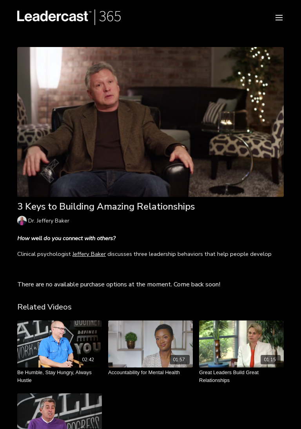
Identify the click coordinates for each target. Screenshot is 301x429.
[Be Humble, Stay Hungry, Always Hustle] (59, 376)
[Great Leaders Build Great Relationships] (241, 376)
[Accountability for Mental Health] (150, 373)
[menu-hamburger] (279, 17)
